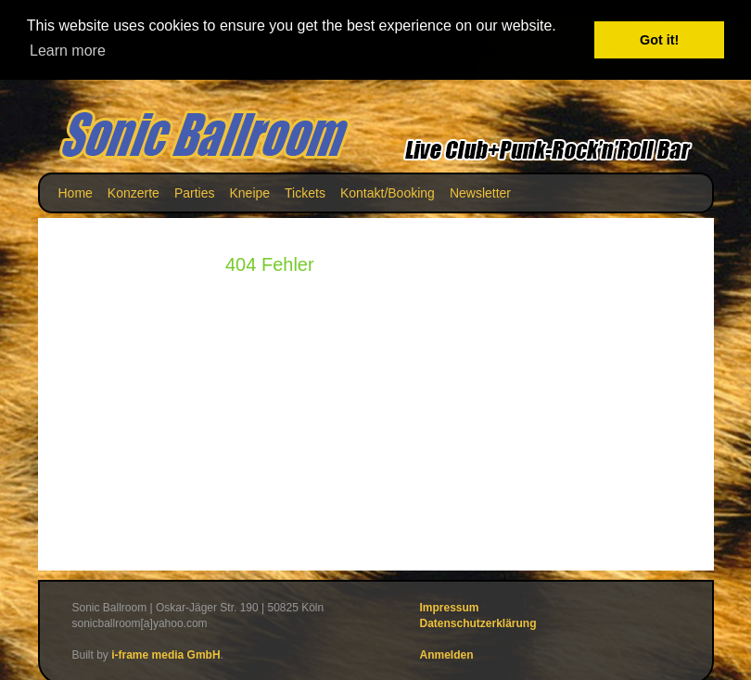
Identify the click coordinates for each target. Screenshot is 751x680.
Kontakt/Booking (387, 193)
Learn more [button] (68, 50)
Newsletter (480, 193)
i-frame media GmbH (165, 654)
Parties (194, 193)
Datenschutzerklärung (478, 623)
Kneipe (249, 193)
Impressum (449, 607)
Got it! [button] (659, 39)
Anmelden (447, 654)
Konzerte (133, 193)
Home (75, 193)
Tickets (305, 193)
